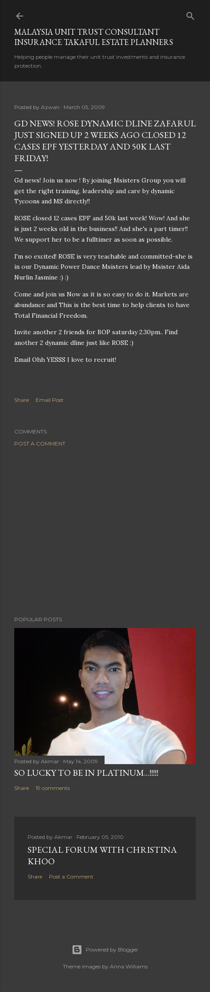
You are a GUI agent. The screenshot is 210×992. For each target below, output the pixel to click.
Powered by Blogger (105, 949)
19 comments (53, 788)
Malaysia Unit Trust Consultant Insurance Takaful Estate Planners (93, 37)
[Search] (190, 14)
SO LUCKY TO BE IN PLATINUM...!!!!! (86, 772)
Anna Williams (129, 966)
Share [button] (21, 400)
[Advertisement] (105, 531)
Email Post (50, 400)
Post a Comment (39, 443)
